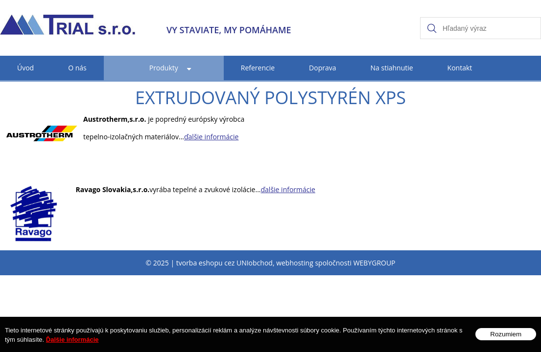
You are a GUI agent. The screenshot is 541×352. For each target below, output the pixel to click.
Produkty (163, 67)
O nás (77, 67)
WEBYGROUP (374, 262)
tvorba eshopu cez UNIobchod (224, 262)
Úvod (25, 67)
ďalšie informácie (211, 136)
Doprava (322, 67)
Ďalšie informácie (72, 344)
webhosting (294, 262)
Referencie (258, 67)
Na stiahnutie (392, 67)
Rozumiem (505, 339)
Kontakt (459, 67)
